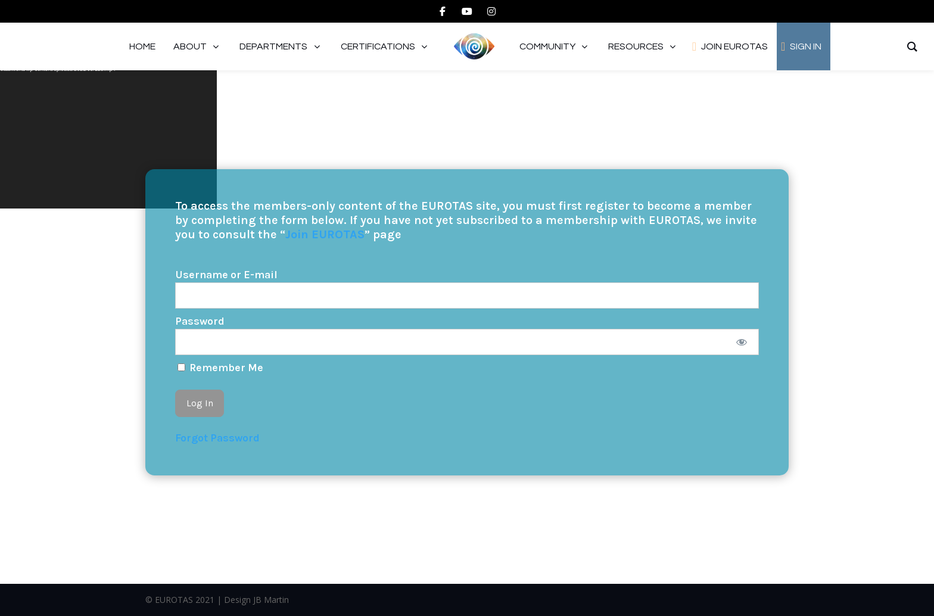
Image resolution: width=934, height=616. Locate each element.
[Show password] (742, 342)
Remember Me (220, 367)
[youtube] (467, 11)
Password (200, 321)
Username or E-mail (226, 274)
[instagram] (491, 11)
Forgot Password (217, 437)
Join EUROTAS (325, 234)
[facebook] (442, 11)
